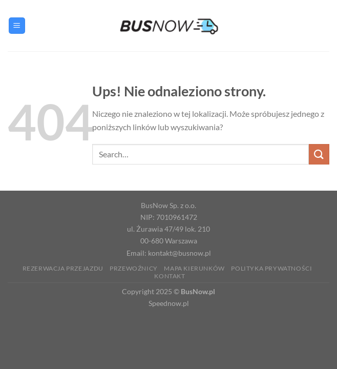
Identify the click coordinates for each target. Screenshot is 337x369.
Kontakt (169, 276)
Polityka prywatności (271, 268)
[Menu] (17, 25)
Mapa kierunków (194, 268)
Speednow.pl (169, 303)
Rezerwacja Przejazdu (63, 268)
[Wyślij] (319, 154)
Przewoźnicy (134, 268)
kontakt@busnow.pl (179, 253)
